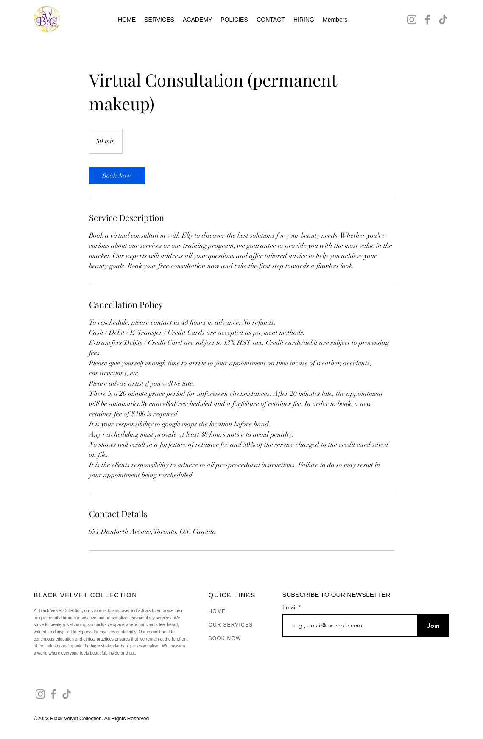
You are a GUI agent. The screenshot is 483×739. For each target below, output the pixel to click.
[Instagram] (411, 19)
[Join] (433, 625)
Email (290, 607)
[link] (117, 175)
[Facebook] (427, 19)
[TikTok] (443, 19)
